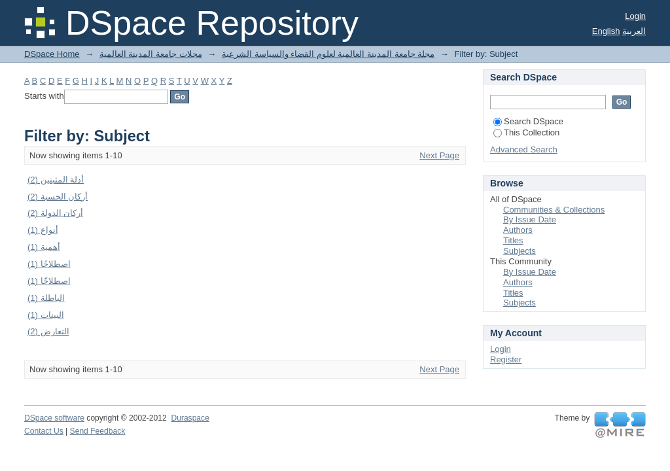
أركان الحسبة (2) (57, 196)
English (606, 31)
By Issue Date (529, 219)
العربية (634, 31)
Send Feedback (98, 431)
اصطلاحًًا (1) (49, 281)
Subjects (519, 251)
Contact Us (43, 431)
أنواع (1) (42, 230)
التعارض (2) (48, 331)
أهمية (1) (43, 247)
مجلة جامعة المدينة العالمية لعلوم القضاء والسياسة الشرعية (328, 54)
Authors (518, 230)
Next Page (439, 155)
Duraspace (190, 418)
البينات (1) (45, 315)
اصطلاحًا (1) (49, 264)
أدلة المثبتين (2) (55, 179)
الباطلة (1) (46, 298)
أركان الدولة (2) (55, 213)
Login (635, 16)
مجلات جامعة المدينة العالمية (150, 54)
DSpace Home (52, 54)
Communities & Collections (554, 210)
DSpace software (54, 418)
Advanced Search (523, 149)
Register (505, 359)
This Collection (526, 132)
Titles (513, 240)
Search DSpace (528, 121)
